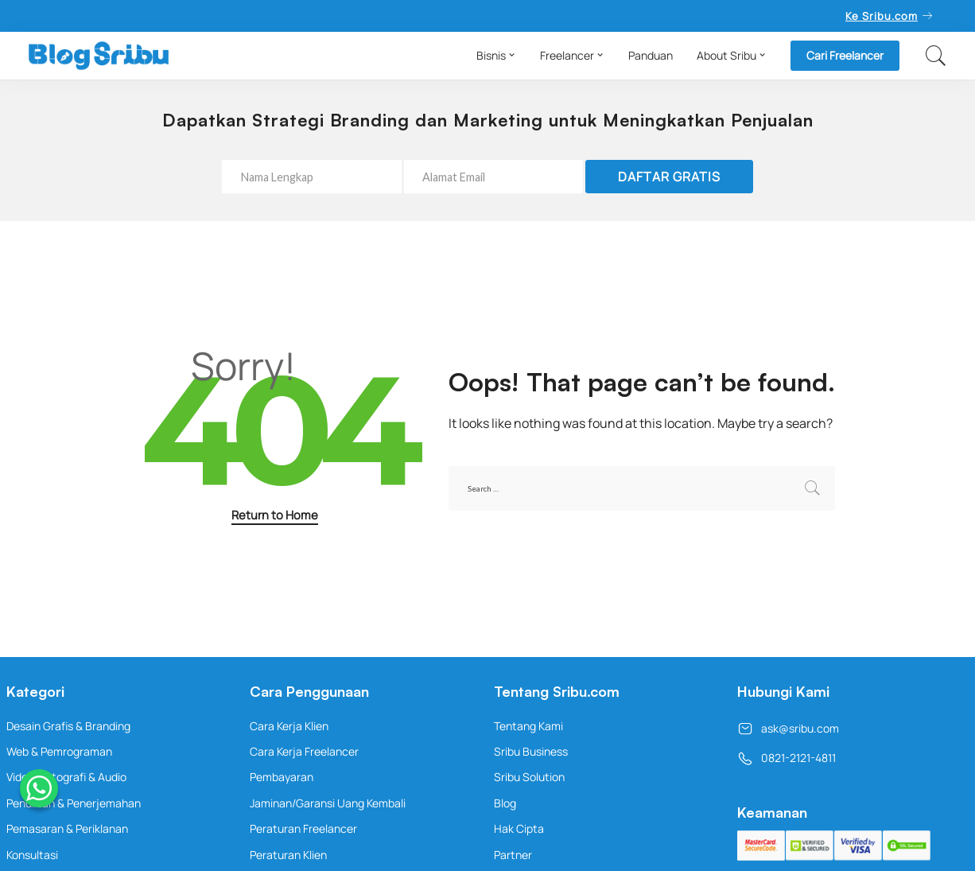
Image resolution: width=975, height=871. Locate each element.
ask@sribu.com (788, 728)
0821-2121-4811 (786, 757)
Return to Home (274, 515)
